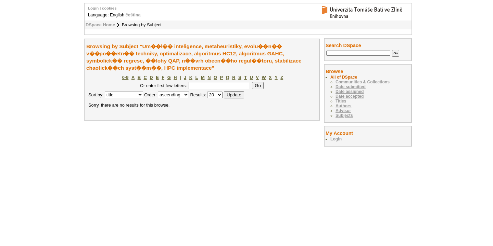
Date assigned (350, 91)
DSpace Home (100, 24)
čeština (133, 14)
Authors (344, 106)
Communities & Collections (363, 82)
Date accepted (350, 96)
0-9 (125, 77)
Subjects (344, 115)
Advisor (343, 110)
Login (93, 8)
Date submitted (351, 86)
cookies (109, 8)
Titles (341, 101)
